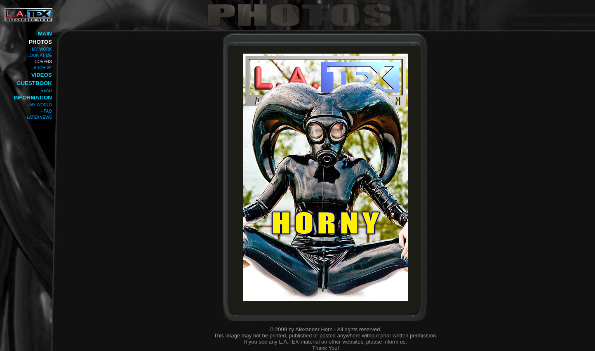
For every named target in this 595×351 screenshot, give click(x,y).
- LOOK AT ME (38, 55)
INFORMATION (33, 97)
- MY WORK (40, 49)
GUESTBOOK (34, 83)
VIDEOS (41, 75)
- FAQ (46, 111)
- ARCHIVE (41, 68)
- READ (45, 90)
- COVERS (42, 61)
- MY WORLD (39, 105)
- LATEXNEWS (38, 117)
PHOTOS (40, 42)
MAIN (45, 34)
